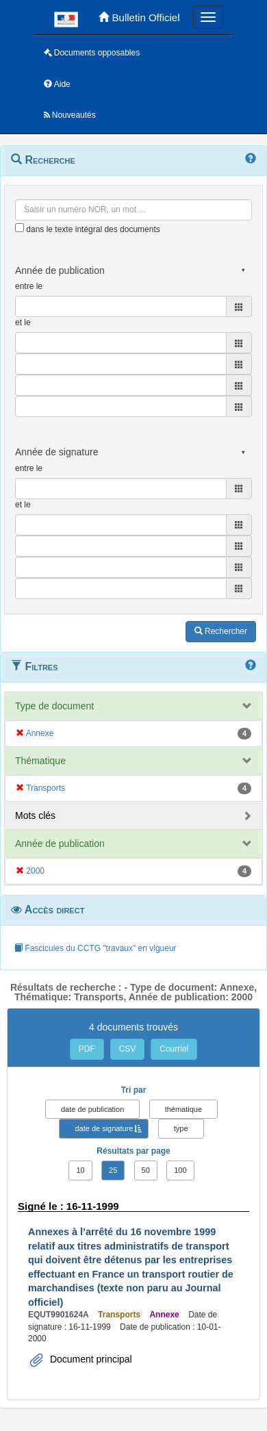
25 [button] (113, 1170)
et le (23, 322)
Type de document (54, 705)
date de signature (104, 1128)
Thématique (40, 760)
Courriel (174, 1049)
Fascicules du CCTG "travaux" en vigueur (95, 948)
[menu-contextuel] (19, 227)
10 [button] (80, 1170)
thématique (183, 1109)
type (181, 1128)
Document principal (89, 1359)
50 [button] (146, 1170)
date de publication (92, 1109)
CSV (127, 1049)
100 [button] (180, 1170)
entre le (28, 286)
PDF (87, 1049)
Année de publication (60, 843)
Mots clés (35, 815)
